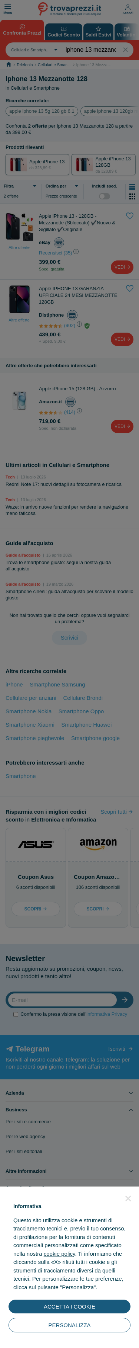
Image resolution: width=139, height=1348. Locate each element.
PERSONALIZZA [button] (69, 1325)
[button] (128, 1198)
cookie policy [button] (59, 1254)
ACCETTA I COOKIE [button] (69, 1306)
